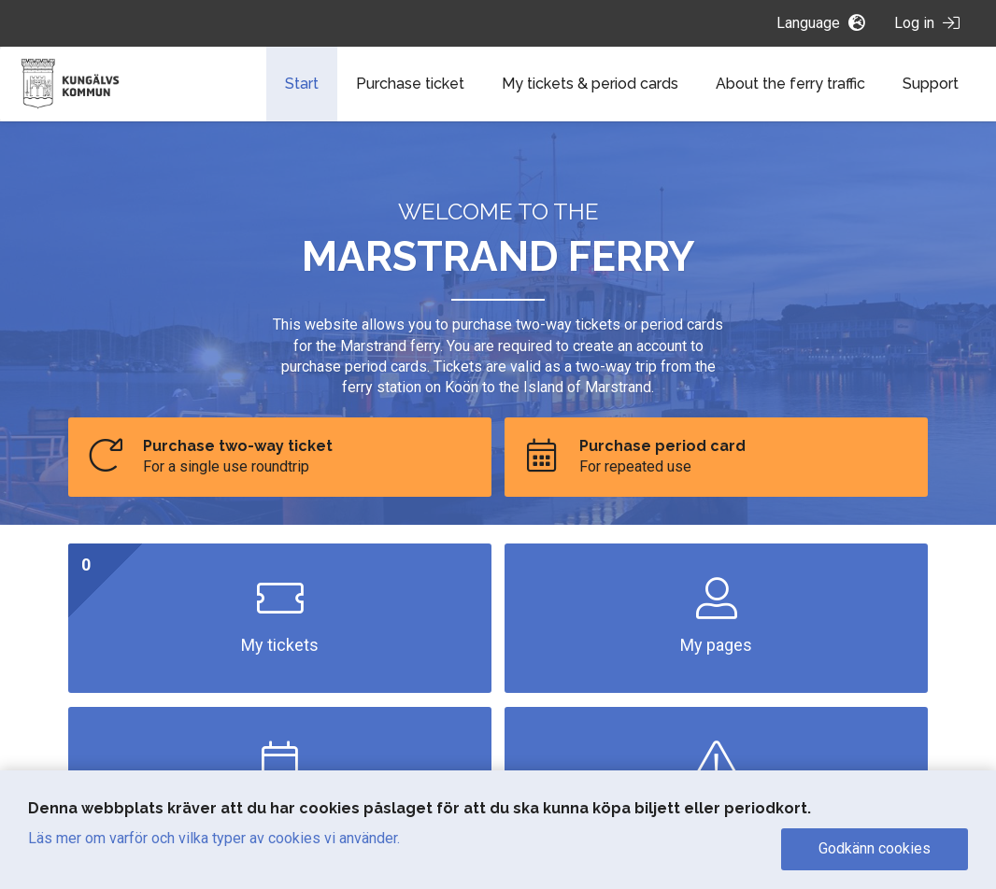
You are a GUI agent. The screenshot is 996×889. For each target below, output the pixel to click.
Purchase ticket (410, 83)
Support (931, 83)
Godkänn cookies (874, 848)
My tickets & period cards (590, 83)
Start (302, 83)
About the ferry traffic (790, 83)
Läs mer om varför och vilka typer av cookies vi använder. (214, 838)
